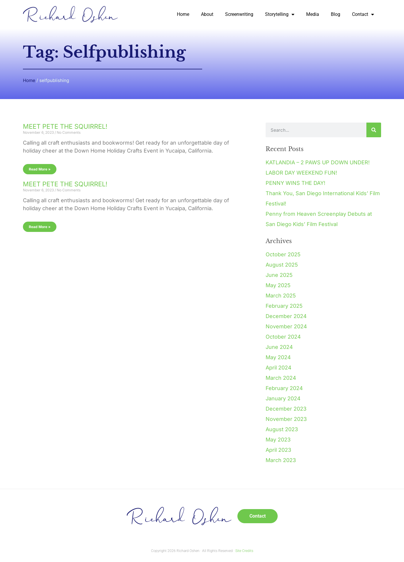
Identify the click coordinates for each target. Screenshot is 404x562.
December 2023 (286, 409)
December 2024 (286, 316)
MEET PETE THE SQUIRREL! (65, 126)
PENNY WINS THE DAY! (295, 183)
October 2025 (283, 254)
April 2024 (278, 367)
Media (312, 14)
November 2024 (286, 326)
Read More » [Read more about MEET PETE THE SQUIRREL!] (40, 169)
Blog (335, 14)
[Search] (373, 130)
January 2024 (283, 398)
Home (183, 14)
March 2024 (281, 378)
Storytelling (279, 14)
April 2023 (278, 450)
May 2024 (278, 357)
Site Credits (244, 551)
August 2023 (282, 429)
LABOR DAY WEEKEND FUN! (301, 173)
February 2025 (284, 306)
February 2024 (284, 388)
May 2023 (278, 439)
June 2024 (279, 347)
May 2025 (278, 285)
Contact (363, 14)
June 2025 (279, 275)
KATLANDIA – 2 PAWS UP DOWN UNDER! (318, 162)
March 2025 (281, 295)
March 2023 (281, 460)
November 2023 (286, 419)
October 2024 (283, 337)
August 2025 (282, 265)
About (207, 14)
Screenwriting (239, 14)
